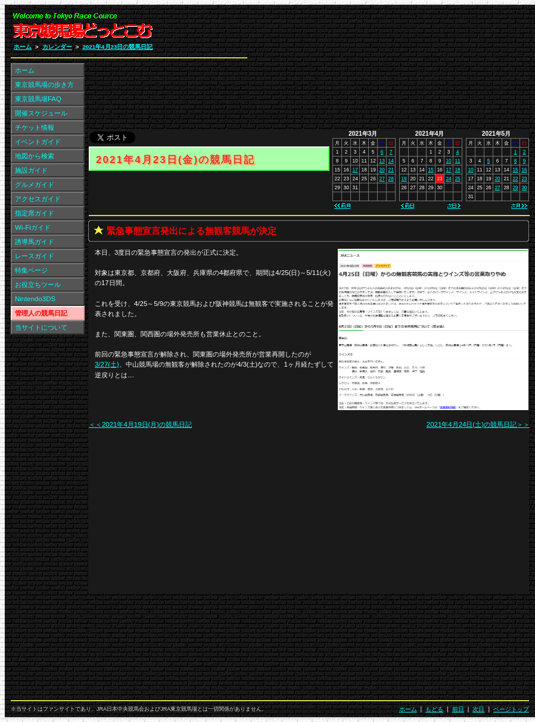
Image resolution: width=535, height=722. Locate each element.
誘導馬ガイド (34, 241)
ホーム (23, 46)
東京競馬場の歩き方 (44, 84)
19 (403, 179)
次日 (478, 709)
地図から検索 (34, 156)
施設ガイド (31, 170)
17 (355, 170)
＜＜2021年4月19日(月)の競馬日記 (140, 424)
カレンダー (57, 46)
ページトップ (511, 709)
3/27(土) (107, 364)
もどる (434, 709)
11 (457, 161)
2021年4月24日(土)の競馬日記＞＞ (478, 424)
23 (524, 179)
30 (524, 187)
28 (391, 179)
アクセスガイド (38, 198)
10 (448, 161)
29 (515, 187)
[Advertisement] (387, 70)
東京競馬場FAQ (38, 98)
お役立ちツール (38, 284)
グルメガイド (34, 184)
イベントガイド (38, 141)
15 (430, 170)
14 (391, 161)
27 (382, 179)
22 (515, 179)
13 (382, 161)
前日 (458, 709)
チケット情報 (34, 127)
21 (391, 170)
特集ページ (31, 270)
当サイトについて (41, 327)
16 (524, 170)
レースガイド (34, 256)
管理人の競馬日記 (41, 313)
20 (382, 170)
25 (457, 179)
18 (457, 170)
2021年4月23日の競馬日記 (117, 46)
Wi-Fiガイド (33, 227)
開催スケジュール (41, 113)
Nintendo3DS (35, 298)
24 (448, 179)
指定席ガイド (34, 213)
